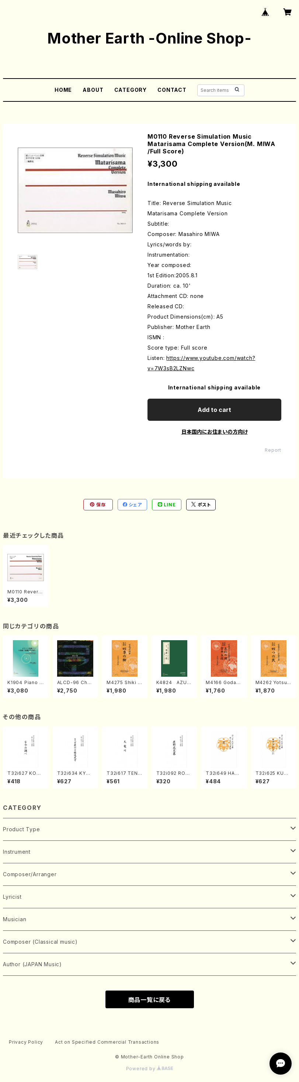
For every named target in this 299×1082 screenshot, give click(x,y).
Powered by (149, 1068)
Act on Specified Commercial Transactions (107, 1042)
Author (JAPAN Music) (32, 964)
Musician (14, 919)
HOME (63, 90)
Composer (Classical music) (40, 942)
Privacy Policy (26, 1042)
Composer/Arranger (30, 874)
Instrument (17, 852)
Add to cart (214, 409)
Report (273, 450)
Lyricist (12, 897)
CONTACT (172, 90)
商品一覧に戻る (149, 999)
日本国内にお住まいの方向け (214, 432)
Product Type (21, 829)
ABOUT (93, 90)
